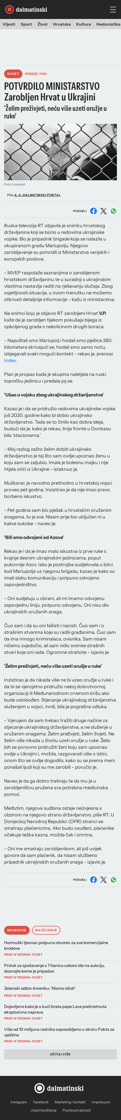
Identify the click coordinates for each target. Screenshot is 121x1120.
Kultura (83, 24)
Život (43, 24)
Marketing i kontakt (70, 1102)
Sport (26, 24)
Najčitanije (46, 930)
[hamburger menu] (113, 10)
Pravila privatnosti (76, 1110)
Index (10, 360)
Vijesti (9, 24)
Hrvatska (62, 24)
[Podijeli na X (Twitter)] (103, 211)
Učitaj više (60, 1054)
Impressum (101, 1102)
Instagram (19, 1102)
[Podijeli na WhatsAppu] (113, 211)
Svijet (13, 74)
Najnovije (16, 930)
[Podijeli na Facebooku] (93, 211)
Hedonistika (108, 24)
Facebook (41, 1102)
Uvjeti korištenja (43, 1110)
